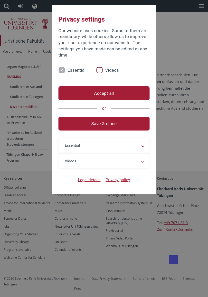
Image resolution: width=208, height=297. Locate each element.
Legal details (89, 180)
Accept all (104, 93)
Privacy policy (118, 180)
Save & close (104, 123)
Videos (112, 70)
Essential (77, 70)
